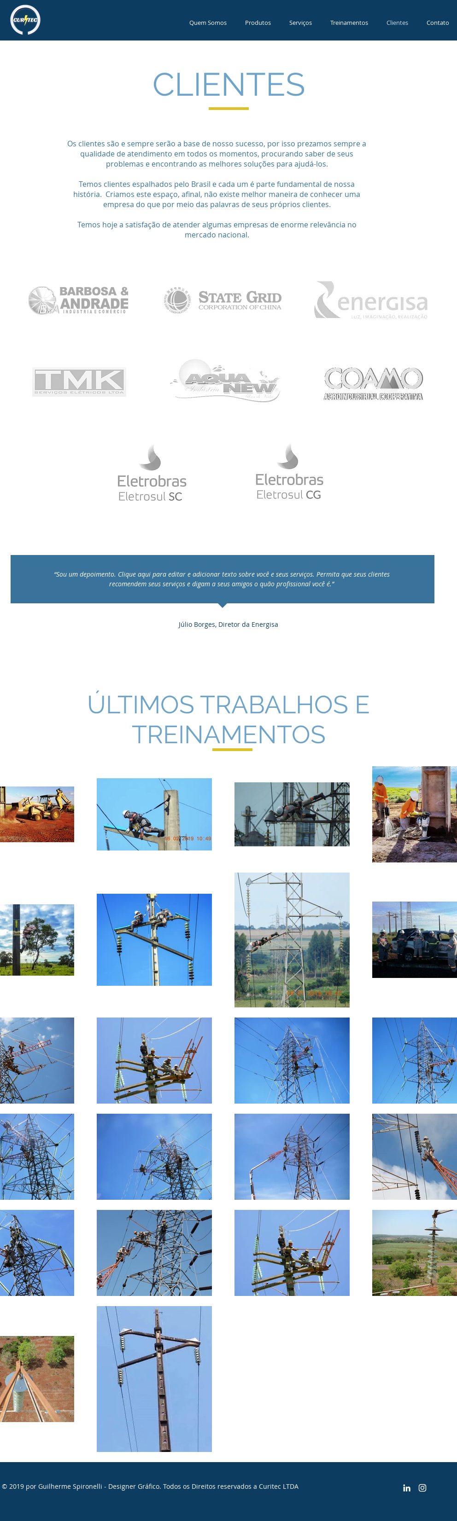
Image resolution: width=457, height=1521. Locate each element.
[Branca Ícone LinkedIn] (407, 1488)
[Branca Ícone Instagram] (422, 1488)
